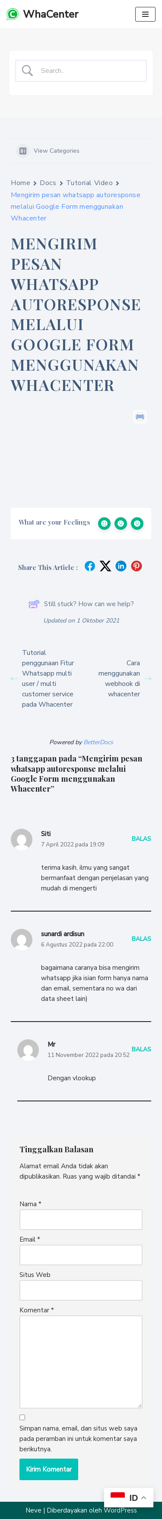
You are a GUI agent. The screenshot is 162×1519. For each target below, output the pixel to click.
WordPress (120, 1510)
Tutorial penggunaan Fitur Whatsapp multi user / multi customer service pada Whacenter (42, 678)
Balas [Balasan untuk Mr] (141, 1049)
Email (29, 1239)
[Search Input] (88, 71)
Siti (46, 834)
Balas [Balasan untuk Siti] (141, 839)
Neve (33, 1510)
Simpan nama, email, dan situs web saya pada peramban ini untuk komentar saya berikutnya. (78, 1438)
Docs (48, 183)
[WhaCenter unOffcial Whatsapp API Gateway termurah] (42, 14)
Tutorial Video (89, 183)
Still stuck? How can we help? (81, 604)
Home (20, 183)
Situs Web (35, 1275)
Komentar (36, 1310)
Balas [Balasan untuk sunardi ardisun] (141, 939)
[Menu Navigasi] (145, 14)
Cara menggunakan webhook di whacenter (124, 678)
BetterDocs (98, 742)
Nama (30, 1204)
